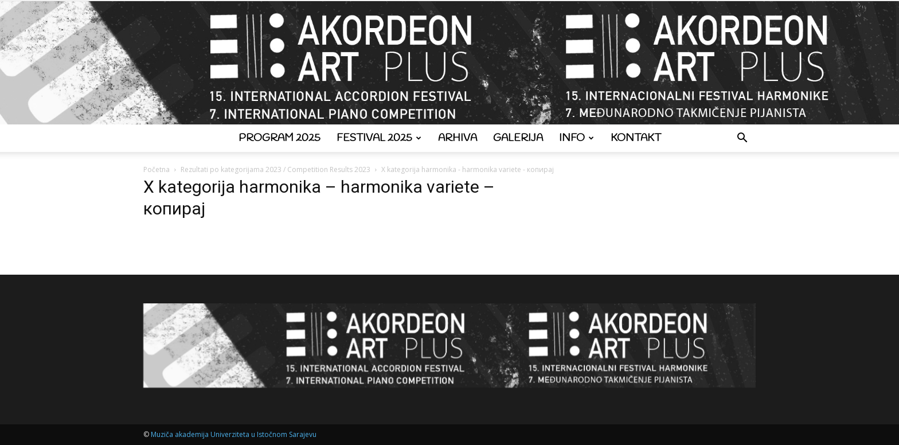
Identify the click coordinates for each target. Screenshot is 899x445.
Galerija (518, 138)
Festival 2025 (379, 138)
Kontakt (636, 138)
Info (576, 138)
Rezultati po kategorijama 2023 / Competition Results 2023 (275, 169)
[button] (742, 139)
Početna (156, 169)
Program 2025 (279, 138)
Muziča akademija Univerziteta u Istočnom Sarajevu (233, 434)
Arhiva (457, 138)
